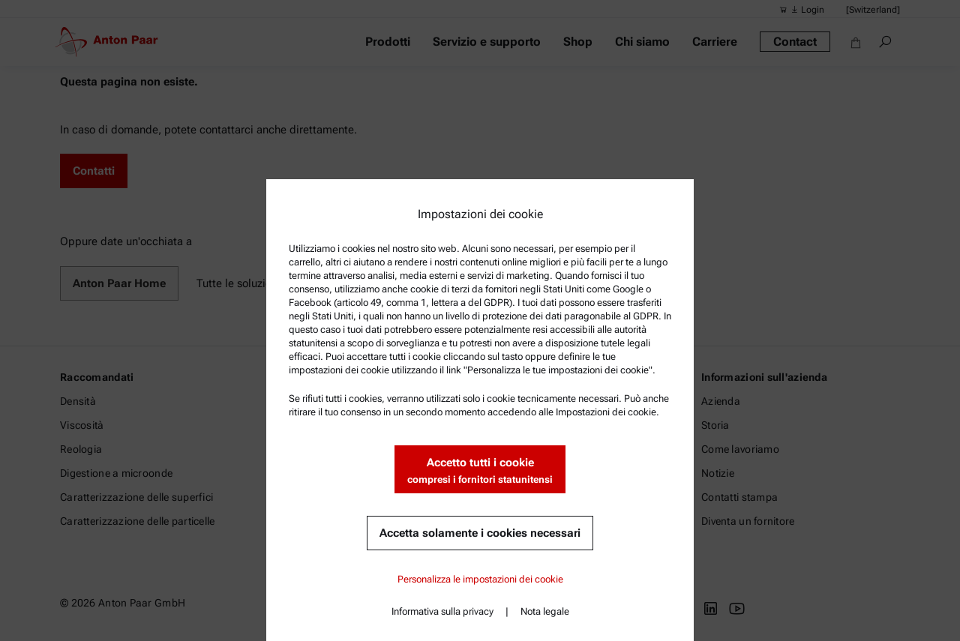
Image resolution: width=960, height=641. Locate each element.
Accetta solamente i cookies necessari (480, 533)
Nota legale (544, 611)
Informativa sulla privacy (443, 611)
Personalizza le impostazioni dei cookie (480, 579)
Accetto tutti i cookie (480, 471)
